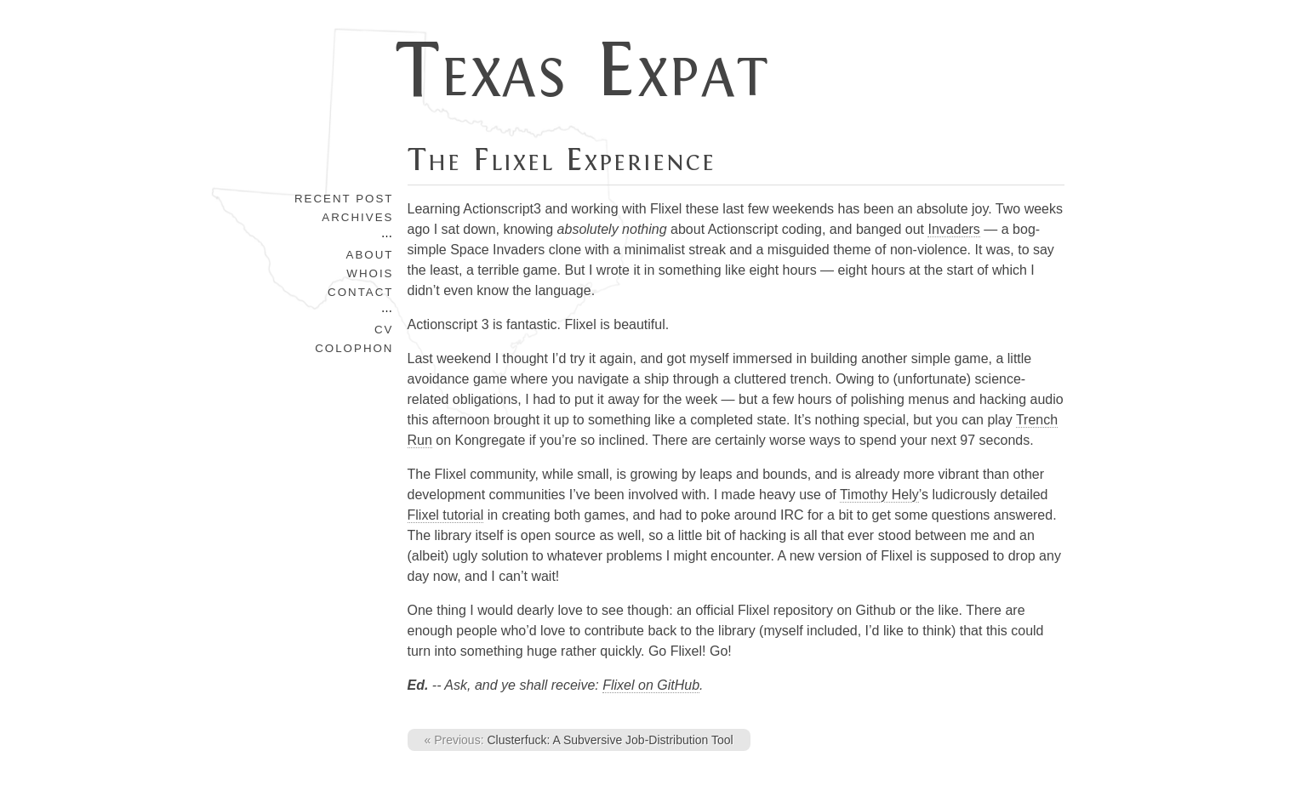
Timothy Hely (879, 494)
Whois (369, 273)
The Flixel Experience (562, 159)
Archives (357, 217)
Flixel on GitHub (650, 685)
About (370, 254)
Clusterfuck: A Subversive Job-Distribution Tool (579, 740)
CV (384, 329)
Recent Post (344, 198)
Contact (360, 292)
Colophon (354, 348)
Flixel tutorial (446, 515)
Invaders (953, 229)
